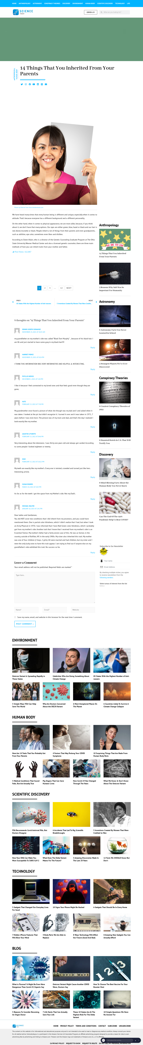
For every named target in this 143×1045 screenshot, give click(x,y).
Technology (120, 3)
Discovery (66, 3)
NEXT (69, 288)
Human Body (90, 3)
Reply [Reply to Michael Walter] (93, 551)
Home (14, 3)
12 (61, 288)
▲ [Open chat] (135, 1040)
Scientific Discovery (105, 3)
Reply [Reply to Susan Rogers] (93, 498)
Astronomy (37, 3)
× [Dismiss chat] (138, 1040)
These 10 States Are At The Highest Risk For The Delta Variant (84, 1014)
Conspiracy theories (52, 3)
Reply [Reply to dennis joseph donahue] (93, 347)
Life (128, 3)
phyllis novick (28, 376)
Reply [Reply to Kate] (93, 426)
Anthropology (24, 3)
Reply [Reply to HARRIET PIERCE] (93, 369)
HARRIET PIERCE (28, 354)
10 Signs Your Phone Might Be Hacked (68, 906)
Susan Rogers (27, 483)
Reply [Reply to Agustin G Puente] (93, 451)
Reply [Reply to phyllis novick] (93, 394)
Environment (78, 3)
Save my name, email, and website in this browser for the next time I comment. (49, 616)
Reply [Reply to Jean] (93, 476)
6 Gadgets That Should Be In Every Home (110, 906)
